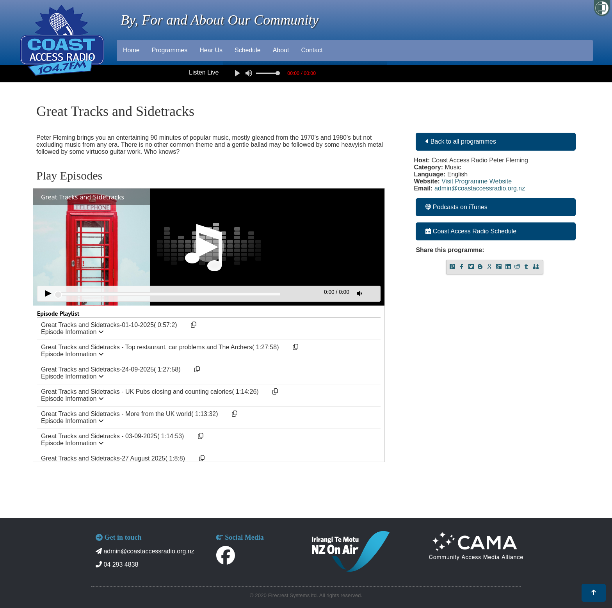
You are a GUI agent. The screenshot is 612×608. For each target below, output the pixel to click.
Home (131, 50)
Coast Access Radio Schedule (470, 231)
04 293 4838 (117, 564)
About (281, 50)
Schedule (248, 50)
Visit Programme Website (476, 181)
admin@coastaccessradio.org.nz (479, 188)
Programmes (170, 50)
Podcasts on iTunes (456, 207)
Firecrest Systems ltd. (293, 595)
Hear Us (210, 50)
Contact (311, 50)
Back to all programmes (460, 141)
